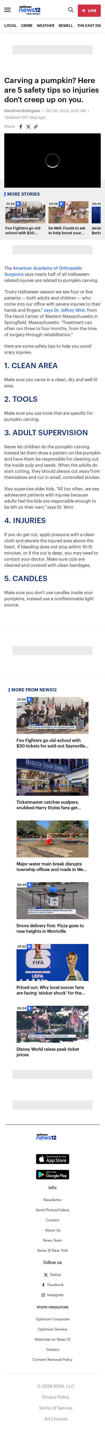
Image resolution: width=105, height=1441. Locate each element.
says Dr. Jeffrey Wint (64, 310)
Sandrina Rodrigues (22, 111)
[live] (89, 11)
